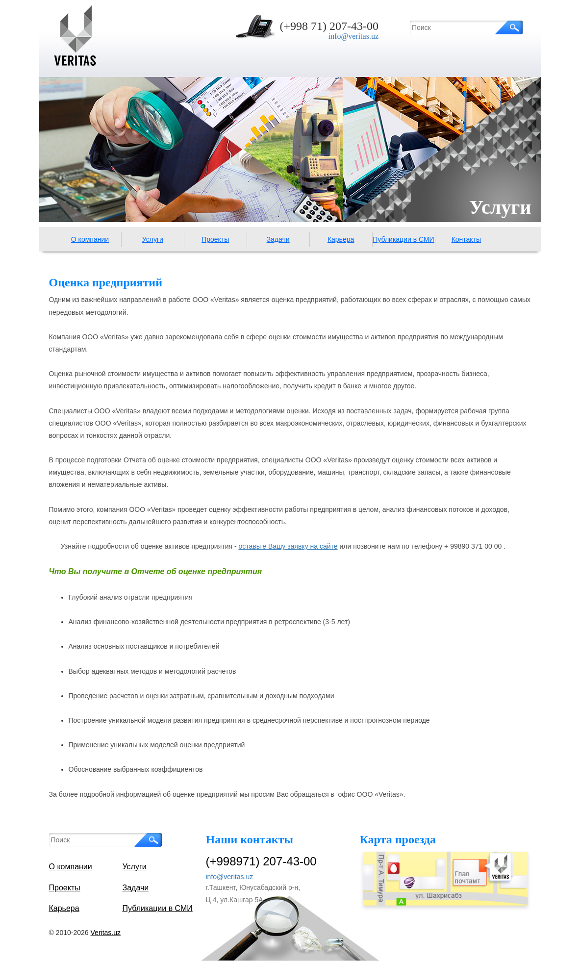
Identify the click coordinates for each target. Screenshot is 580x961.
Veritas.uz (106, 932)
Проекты (215, 239)
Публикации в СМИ (403, 239)
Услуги (152, 239)
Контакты (466, 239)
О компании (90, 239)
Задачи (278, 239)
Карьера (341, 239)
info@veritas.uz (353, 36)
